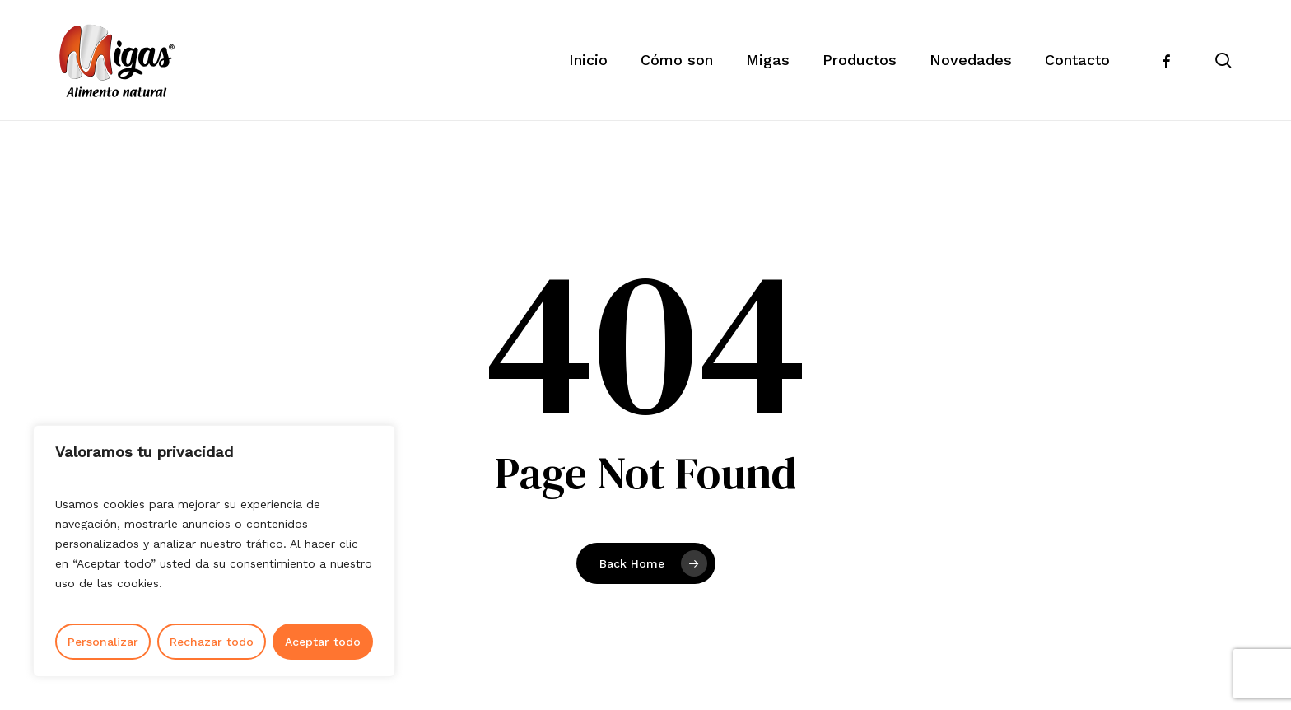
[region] (214, 551)
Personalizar (103, 641)
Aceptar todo (323, 641)
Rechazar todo (212, 641)
